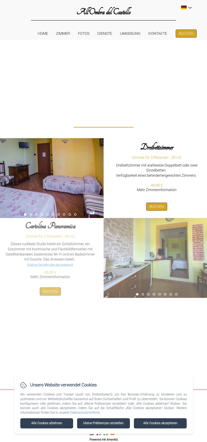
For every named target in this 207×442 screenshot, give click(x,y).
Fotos (83, 33)
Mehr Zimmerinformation (157, 190)
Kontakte (157, 33)
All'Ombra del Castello (103, 12)
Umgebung (130, 33)
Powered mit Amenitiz (103, 439)
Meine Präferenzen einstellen (103, 423)
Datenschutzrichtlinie (85, 412)
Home (43, 33)
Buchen (186, 33)
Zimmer (63, 33)
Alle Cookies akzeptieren (160, 423)
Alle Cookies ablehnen (46, 423)
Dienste (104, 33)
